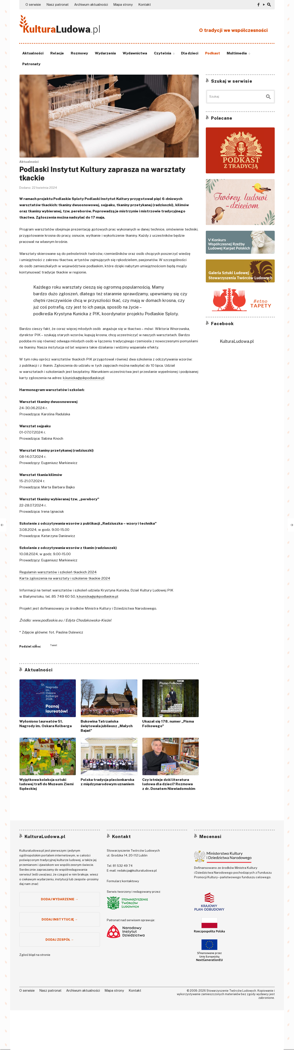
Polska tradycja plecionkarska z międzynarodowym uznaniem (107, 781)
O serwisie (33, 4)
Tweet (53, 645)
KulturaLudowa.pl (237, 341)
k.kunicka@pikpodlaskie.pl (84, 378)
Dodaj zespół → (59, 939)
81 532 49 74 (123, 865)
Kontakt (144, 4)
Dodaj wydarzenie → (59, 899)
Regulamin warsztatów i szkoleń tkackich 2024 (58, 572)
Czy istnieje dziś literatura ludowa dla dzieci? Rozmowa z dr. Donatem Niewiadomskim (168, 784)
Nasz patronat (57, 4)
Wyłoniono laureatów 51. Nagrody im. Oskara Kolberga (45, 723)
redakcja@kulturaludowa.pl (137, 870)
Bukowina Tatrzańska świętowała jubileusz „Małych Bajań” (107, 726)
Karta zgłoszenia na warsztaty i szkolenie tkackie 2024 (64, 578)
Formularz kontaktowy (123, 881)
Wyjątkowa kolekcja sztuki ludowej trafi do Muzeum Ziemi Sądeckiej (46, 784)
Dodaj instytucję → (60, 919)
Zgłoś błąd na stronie (34, 955)
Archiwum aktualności (91, 4)
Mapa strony (123, 4)
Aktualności (29, 161)
